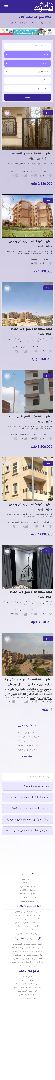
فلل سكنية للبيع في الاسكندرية (27, 952)
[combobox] (27, 54)
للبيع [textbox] (45, 55)
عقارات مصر (27, 879)
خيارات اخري (27, 88)
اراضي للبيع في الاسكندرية (27, 966)
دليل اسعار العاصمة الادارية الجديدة (27, 988)
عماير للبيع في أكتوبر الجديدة (27, 737)
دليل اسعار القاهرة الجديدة (27, 984)
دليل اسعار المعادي (27, 995)
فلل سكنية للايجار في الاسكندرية (27, 955)
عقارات (49, 1040)
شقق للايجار (27, 980)
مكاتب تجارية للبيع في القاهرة (27, 926)
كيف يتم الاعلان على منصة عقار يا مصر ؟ (27, 797)
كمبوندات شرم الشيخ (27, 898)
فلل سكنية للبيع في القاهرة (27, 919)
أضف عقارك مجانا (18, 1040)
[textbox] (27, 71)
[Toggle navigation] (6, 7)
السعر (27, 80)
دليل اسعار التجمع (27, 999)
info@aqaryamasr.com (29, 1075)
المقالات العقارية (44, 1050)
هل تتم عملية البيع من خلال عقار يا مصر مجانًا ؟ (27, 822)
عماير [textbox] (45, 63)
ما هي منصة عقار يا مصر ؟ (27, 786)
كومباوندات (47, 1045)
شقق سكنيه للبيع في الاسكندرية (27, 944)
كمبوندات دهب (27, 901)
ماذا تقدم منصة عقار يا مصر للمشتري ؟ (27, 808)
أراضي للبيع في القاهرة (27, 934)
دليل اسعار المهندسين (27, 991)
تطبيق (27, 97)
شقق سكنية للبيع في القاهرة (27, 912)
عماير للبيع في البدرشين (27, 745)
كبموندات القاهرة (27, 890)
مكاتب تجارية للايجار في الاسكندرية (27, 962)
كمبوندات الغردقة (27, 894)
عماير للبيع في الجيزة (27, 750)
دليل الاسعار (21, 1045)
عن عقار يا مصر (20, 1050)
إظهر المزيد (27, 756)
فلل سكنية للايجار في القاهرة (27, 923)
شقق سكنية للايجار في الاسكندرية (27, 948)
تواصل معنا (21, 1055)
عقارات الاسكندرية (27, 887)
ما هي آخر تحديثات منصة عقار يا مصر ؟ (27, 831)
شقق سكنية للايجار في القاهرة (27, 916)
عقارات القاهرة (27, 883)
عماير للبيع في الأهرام (27, 741)
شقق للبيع (27, 977)
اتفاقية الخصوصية (44, 1059)
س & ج (49, 1055)
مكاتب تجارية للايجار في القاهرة (27, 930)
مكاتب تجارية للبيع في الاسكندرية (27, 959)
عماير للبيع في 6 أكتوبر (27, 733)
